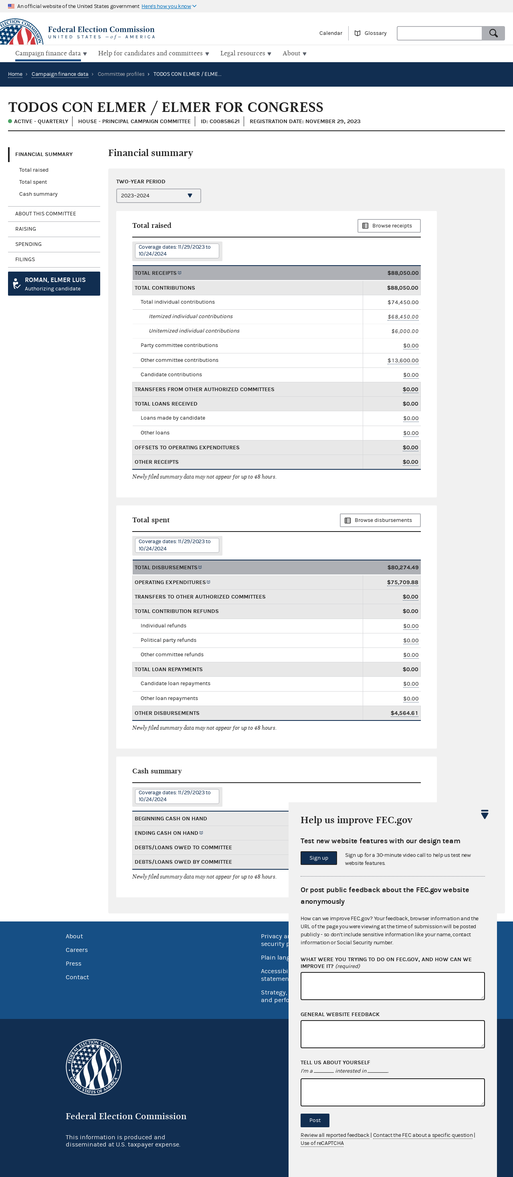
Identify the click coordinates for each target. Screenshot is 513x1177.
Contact (77, 976)
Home (15, 73)
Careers (77, 949)
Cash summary (38, 193)
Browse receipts (392, 225)
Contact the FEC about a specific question (423, 1135)
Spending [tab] (28, 243)
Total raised (33, 169)
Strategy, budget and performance (286, 995)
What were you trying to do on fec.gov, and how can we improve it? (386, 963)
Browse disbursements (383, 519)
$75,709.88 (402, 581)
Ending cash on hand (166, 832)
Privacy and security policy (282, 939)
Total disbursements (166, 566)
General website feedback (340, 1014)
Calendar (330, 33)
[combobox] (440, 33)
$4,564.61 (404, 712)
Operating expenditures (170, 581)
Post (315, 1120)
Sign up (318, 858)
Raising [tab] (25, 228)
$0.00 (411, 344)
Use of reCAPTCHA (322, 1143)
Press (73, 962)
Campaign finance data (60, 73)
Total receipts (156, 271)
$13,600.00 (403, 359)
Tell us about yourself (335, 1062)
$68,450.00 (403, 316)
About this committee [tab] (45, 213)
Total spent (33, 181)
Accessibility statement (279, 974)
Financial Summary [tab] (44, 153)
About (74, 935)
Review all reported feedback (335, 1135)
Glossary (376, 33)
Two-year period (141, 180)
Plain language (283, 956)
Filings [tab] (25, 259)
